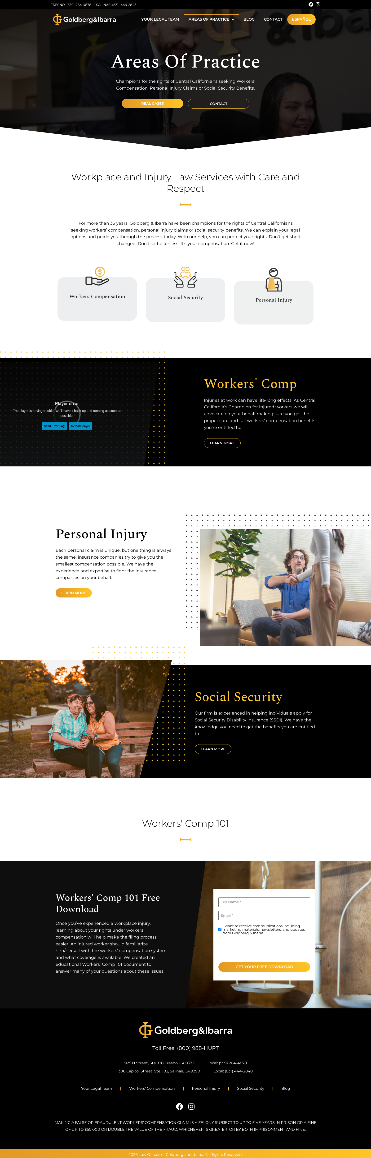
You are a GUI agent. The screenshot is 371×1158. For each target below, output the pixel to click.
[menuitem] (301, 19)
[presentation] (254, 948)
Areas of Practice (211, 19)
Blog (249, 19)
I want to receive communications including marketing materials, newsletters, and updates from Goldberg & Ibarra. (264, 929)
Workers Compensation (97, 309)
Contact (273, 19)
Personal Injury (274, 317)
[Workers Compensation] (97, 289)
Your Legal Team (160, 19)
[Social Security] (185, 291)
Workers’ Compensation (152, 1088)
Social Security (185, 312)
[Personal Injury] (274, 296)
